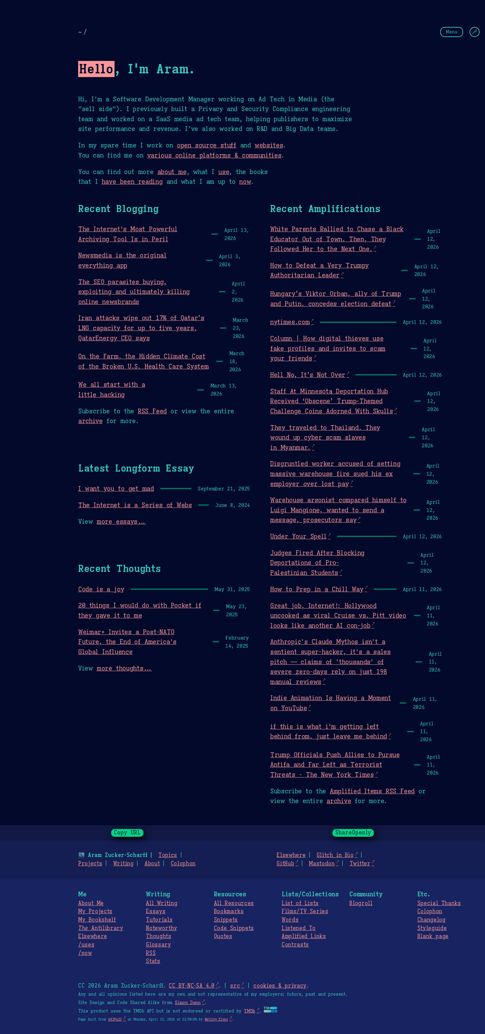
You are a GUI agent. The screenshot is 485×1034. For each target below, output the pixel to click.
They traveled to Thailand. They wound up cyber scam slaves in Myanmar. (325, 437)
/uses (86, 944)
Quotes (223, 936)
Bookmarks (229, 911)
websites (269, 145)
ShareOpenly (353, 832)
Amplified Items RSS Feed (372, 791)
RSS (151, 953)
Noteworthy (161, 928)
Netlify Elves (216, 1019)
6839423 (115, 1019)
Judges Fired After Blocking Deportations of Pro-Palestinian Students (317, 563)
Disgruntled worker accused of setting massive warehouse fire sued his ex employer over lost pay (335, 473)
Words (290, 920)
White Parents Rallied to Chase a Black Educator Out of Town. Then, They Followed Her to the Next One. (336, 239)
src (235, 986)
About (152, 863)
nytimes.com (290, 322)
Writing (123, 863)
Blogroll (360, 903)
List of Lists (300, 903)
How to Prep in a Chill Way (316, 589)
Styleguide (432, 928)
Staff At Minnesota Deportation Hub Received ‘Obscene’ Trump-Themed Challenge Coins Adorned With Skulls (331, 401)
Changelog (431, 920)
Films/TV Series (305, 911)
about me (172, 172)
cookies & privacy (279, 986)
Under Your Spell (298, 536)
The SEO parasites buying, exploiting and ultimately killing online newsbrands (134, 292)
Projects (90, 863)
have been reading (132, 181)
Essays (155, 911)
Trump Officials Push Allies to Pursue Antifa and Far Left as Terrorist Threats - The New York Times (335, 765)
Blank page (433, 936)
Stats (153, 961)
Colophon (183, 863)
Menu (451, 32)
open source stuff (206, 145)
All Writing (161, 903)
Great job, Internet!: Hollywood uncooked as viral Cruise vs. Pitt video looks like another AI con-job (338, 615)
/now (85, 953)
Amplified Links (304, 936)
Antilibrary (100, 928)
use (223, 172)
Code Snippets (234, 928)
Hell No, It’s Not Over (307, 375)
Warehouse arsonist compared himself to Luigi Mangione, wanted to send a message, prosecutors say (338, 510)
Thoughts (158, 936)
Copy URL (127, 832)
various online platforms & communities (214, 155)
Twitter (360, 863)
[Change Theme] (475, 32)
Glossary (158, 944)
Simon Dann (187, 1002)
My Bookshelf (97, 920)
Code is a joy (101, 589)
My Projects (95, 911)
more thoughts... (124, 668)
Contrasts (295, 944)
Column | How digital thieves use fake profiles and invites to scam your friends (327, 348)
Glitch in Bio (335, 855)
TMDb (249, 1011)
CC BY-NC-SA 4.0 (191, 986)
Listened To (299, 928)
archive (90, 421)
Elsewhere (291, 855)
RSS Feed (152, 411)
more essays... (121, 521)
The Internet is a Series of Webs (135, 505)
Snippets (226, 920)
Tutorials (159, 920)
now (245, 181)
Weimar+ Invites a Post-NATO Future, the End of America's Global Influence (127, 642)
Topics (167, 855)
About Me (91, 903)
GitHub (285, 863)
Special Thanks (439, 903)
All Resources (234, 903)
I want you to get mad (116, 488)
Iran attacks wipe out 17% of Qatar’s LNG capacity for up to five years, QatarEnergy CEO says (141, 328)
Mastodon (321, 863)
